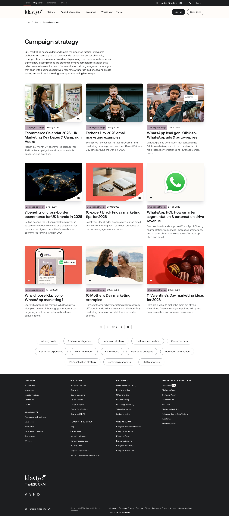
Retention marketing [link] (119, 361)
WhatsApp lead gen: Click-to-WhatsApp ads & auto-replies (172, 135)
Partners (63, 3)
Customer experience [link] (51, 351)
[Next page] (122, 327)
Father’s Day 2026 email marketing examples (106, 135)
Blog (36, 22)
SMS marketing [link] (151, 361)
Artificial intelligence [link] (79, 341)
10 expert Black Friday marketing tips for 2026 (113, 214)
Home (27, 3)
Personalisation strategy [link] (82, 361)
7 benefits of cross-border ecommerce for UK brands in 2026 (53, 214)
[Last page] (128, 327)
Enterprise (51, 3)
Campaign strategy (35, 127)
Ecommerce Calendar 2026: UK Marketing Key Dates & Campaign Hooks (53, 137)
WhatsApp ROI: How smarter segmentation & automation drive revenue (175, 216)
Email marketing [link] (84, 351)
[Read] (53, 103)
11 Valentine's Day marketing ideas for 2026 (175, 297)
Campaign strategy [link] (113, 341)
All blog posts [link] (48, 341)
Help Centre (38, 3)
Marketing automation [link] (177, 351)
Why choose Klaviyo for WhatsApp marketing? (44, 297)
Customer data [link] (179, 341)
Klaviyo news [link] (112, 351)
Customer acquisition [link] (148, 341)
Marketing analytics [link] (142, 351)
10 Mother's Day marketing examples (108, 297)
